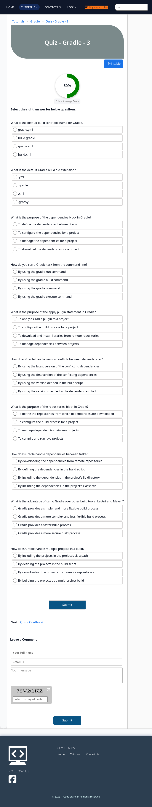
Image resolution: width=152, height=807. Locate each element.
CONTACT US (52, 7)
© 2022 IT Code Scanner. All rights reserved (76, 796)
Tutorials (18, 21)
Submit (67, 605)
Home (61, 754)
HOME (10, 7)
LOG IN (71, 7)
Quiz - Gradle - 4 (31, 622)
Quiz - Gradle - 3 (57, 21)
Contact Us (92, 754)
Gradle (35, 21)
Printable (114, 64)
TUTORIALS (29, 7)
